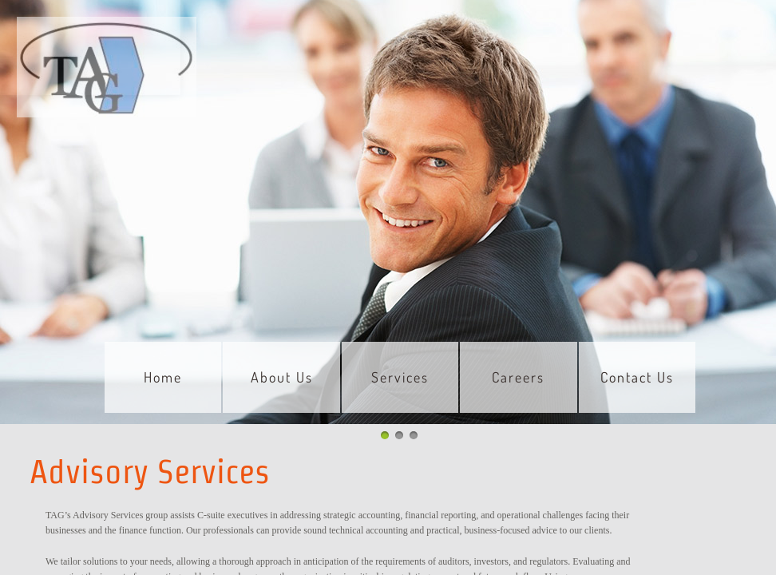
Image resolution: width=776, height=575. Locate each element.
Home (163, 377)
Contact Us (637, 377)
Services (400, 377)
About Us (282, 377)
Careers (518, 377)
